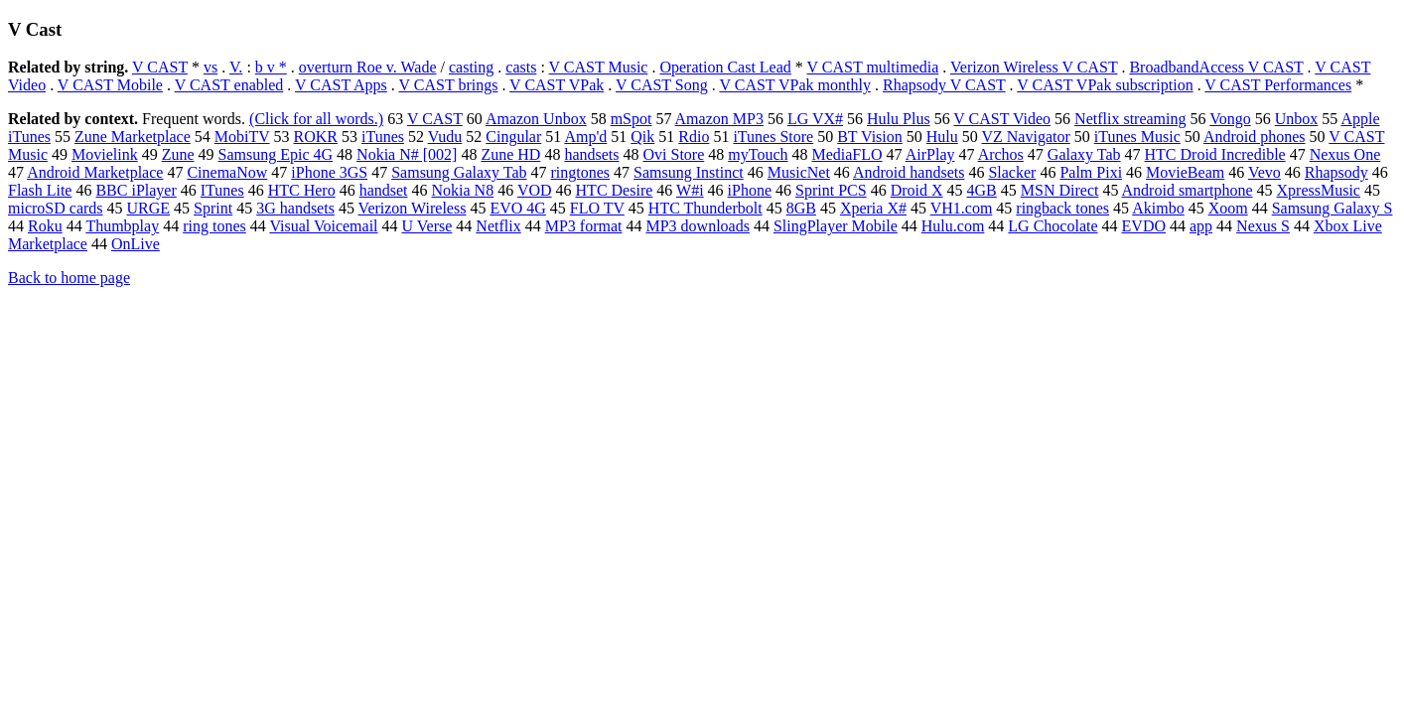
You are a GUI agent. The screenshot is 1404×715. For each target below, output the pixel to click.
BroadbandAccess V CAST (1216, 67)
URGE (149, 208)
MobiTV (242, 136)
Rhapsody (1336, 172)
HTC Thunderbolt (705, 208)
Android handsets (908, 172)
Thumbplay (122, 225)
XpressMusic (1318, 190)
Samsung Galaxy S (1332, 208)
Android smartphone (1187, 190)
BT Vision (870, 136)
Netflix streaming (1130, 118)
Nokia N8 (463, 190)
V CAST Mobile (110, 84)
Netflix (498, 225)
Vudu (445, 136)
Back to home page (69, 277)
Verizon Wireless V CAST (1033, 67)
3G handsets (295, 208)
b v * (271, 67)
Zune (178, 154)
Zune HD (510, 154)
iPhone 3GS (329, 172)
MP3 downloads (697, 225)
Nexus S (1263, 225)
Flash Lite (39, 190)
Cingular (513, 136)
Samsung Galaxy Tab (458, 172)
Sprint (213, 208)
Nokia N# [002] (406, 154)
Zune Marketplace (132, 136)
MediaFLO (846, 154)
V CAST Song (662, 84)
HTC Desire (614, 190)
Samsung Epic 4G (276, 154)
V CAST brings (448, 84)
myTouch (757, 154)
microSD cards (55, 208)
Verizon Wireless (412, 208)
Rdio (693, 136)
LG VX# (815, 118)
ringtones (581, 172)
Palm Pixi (1090, 172)
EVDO (1144, 225)
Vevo (1264, 172)
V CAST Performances (1277, 84)
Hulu (942, 136)
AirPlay (930, 154)
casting (471, 67)
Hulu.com (953, 225)
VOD (534, 190)
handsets (591, 154)
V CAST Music (598, 67)
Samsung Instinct (688, 172)
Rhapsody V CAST (944, 84)
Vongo (1230, 118)
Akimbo (1158, 208)
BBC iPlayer (135, 190)
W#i (690, 190)
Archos (1001, 154)
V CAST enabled (229, 84)
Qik (642, 136)
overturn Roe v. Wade (368, 67)
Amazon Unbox (536, 118)
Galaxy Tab (1084, 154)
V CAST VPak (556, 84)
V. (236, 67)
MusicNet (799, 172)
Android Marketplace (95, 172)
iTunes (382, 136)
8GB (801, 208)
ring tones (214, 225)
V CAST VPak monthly (794, 84)
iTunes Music (1137, 136)
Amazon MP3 (719, 118)
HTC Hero (302, 190)
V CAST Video (1002, 118)
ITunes (222, 190)
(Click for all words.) (316, 118)
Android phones (1254, 136)
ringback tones (1062, 208)
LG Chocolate (1052, 225)
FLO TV (597, 208)
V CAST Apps (341, 84)
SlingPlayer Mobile (835, 225)
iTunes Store (773, 136)
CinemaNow (227, 172)
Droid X (917, 190)
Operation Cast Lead (724, 67)
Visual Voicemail (323, 225)
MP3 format (584, 225)
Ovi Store (674, 154)
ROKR (316, 136)
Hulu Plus (898, 118)
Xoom (1228, 208)
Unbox (1297, 118)
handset (383, 190)
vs (210, 67)
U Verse (427, 225)
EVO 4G (517, 208)
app (1201, 225)
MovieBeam (1185, 172)
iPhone (750, 190)
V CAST (160, 67)
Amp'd (585, 136)
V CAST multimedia (873, 67)
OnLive (135, 243)
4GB (982, 190)
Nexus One (1345, 154)
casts (520, 67)
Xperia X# (873, 208)
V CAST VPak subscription (1105, 84)
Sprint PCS (831, 190)
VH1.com (961, 208)
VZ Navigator (1025, 136)
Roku (45, 225)
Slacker (1012, 172)
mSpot (631, 118)
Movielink (104, 154)
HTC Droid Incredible (1215, 154)
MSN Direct (1060, 190)
